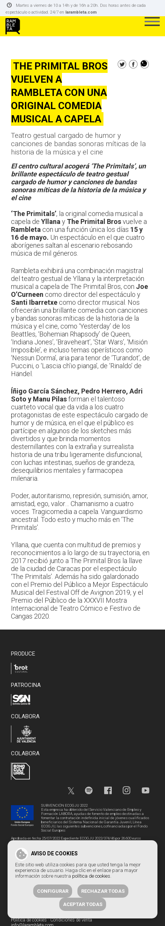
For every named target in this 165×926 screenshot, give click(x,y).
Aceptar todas (82, 904)
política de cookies (91, 876)
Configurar (52, 891)
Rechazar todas (103, 891)
